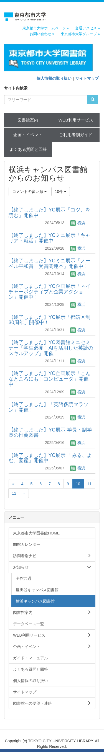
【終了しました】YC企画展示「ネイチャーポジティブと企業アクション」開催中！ (49, 291)
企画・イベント (27, 134)
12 (14, 493)
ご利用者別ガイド (75, 134)
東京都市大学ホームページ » (45, 28)
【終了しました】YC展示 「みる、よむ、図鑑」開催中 (50, 458)
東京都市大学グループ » (80, 34)
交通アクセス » (87, 28)
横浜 (77, 223)
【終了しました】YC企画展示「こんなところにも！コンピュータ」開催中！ (49, 379)
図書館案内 (27, 120)
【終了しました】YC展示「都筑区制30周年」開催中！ (49, 319)
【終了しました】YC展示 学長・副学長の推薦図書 (50, 432)
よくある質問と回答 (28, 149)
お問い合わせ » (42, 34)
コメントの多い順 (29, 191)
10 (78, 484)
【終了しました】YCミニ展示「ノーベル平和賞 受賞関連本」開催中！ (49, 263)
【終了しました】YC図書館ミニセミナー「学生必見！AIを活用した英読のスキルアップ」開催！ (51, 348)
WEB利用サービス (76, 120)
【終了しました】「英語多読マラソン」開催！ (48, 407)
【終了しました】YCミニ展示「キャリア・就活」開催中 (49, 238)
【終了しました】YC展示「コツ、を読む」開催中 (49, 212)
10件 (60, 191)
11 (89, 484)
